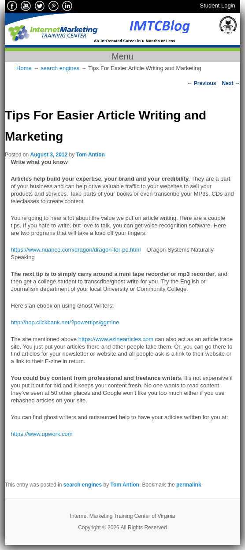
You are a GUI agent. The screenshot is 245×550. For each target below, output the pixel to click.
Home (24, 68)
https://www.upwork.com (41, 434)
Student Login (217, 5)
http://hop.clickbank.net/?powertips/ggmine (65, 322)
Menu (123, 56)
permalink (188, 485)
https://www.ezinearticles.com (116, 339)
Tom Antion (90, 155)
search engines (60, 68)
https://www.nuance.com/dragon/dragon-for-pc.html (76, 249)
